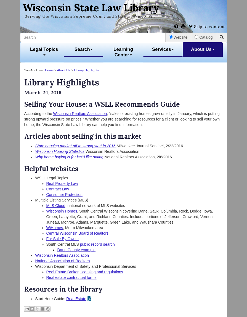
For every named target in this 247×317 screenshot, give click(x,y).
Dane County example (76, 250)
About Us (202, 49)
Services (163, 49)
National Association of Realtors (62, 261)
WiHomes (54, 228)
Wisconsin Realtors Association (80, 113)
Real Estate (76, 299)
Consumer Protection (64, 194)
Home (49, 70)
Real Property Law (62, 183)
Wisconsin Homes (61, 211)
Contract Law (57, 189)
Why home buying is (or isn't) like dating (69, 157)
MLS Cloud (55, 205)
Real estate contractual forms (71, 277)
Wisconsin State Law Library (91, 7)
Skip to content (207, 26)
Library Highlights (86, 70)
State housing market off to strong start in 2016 (75, 146)
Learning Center (123, 52)
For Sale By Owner (62, 239)
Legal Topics (44, 51)
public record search (97, 244)
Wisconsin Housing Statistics (60, 151)
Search (84, 49)
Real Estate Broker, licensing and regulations (84, 272)
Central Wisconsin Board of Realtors (77, 233)
